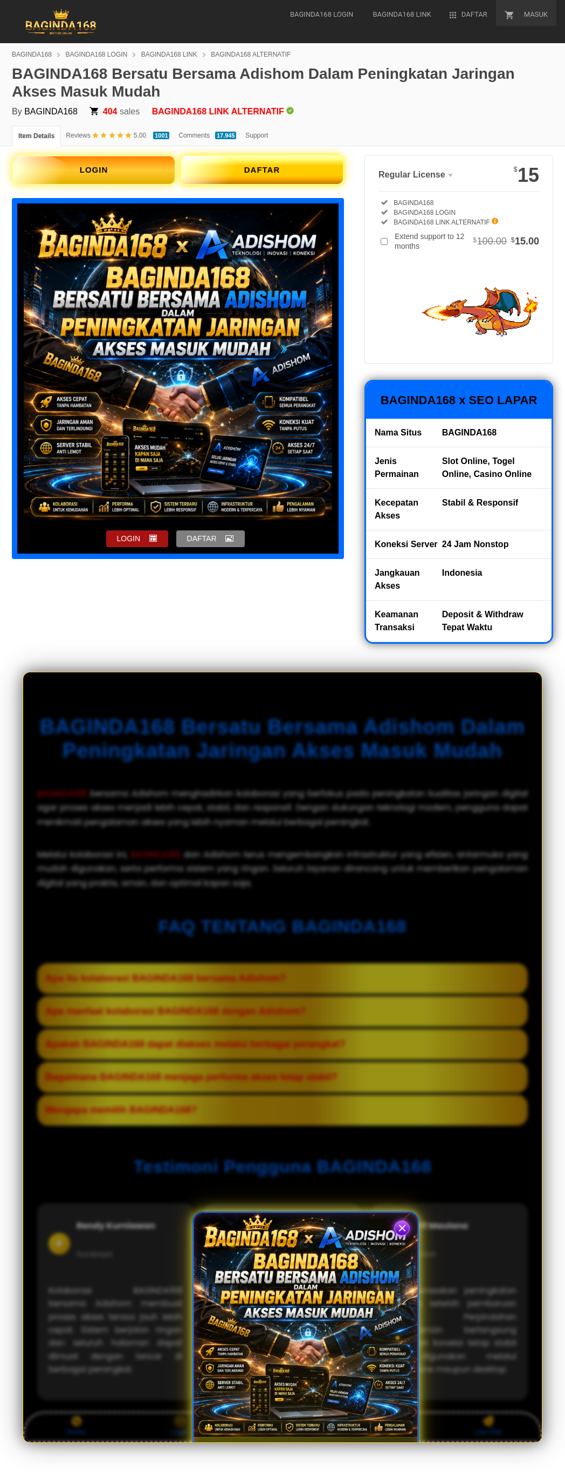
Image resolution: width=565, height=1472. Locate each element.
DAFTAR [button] (202, 538)
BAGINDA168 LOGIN (97, 54)
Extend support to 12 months (467, 241)
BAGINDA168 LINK (169, 54)
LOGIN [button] (129, 538)
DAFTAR (262, 169)
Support (256, 135)
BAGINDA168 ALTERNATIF (251, 54)
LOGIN (94, 169)
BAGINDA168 (32, 54)
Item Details (36, 136)
